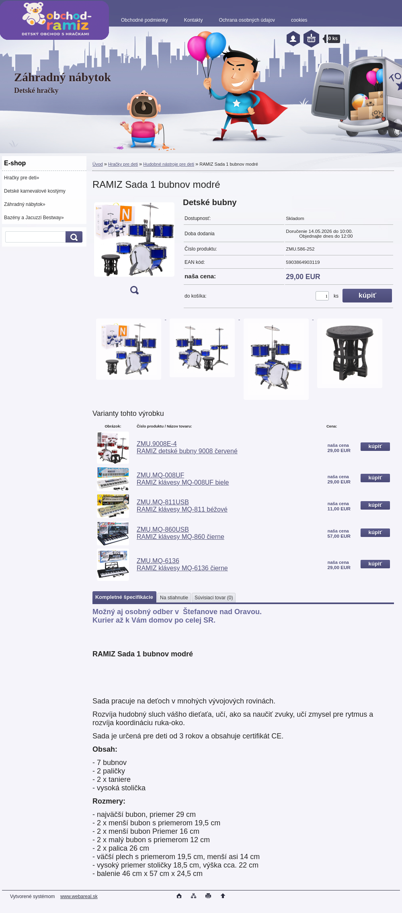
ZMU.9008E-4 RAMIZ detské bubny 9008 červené (187, 447)
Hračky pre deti (123, 164)
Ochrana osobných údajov (247, 20)
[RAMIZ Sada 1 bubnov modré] (134, 249)
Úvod (97, 164)
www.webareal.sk (79, 896)
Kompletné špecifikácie (124, 597)
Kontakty (193, 20)
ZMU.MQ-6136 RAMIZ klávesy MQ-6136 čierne (182, 564)
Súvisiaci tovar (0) (214, 597)
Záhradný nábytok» (24, 204)
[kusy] (322, 295)
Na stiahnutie (174, 597)
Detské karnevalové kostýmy (35, 191)
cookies (299, 20)
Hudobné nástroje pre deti (168, 164)
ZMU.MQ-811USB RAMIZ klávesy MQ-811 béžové (182, 506)
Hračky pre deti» (21, 178)
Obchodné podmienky (144, 20)
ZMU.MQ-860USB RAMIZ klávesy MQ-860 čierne (180, 533)
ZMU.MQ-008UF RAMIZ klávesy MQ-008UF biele (183, 479)
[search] (73, 237)
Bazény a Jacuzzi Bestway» (34, 217)
